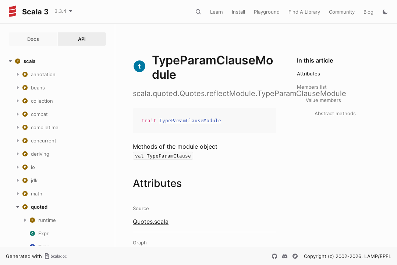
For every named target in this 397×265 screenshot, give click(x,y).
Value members (323, 100)
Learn (216, 12)
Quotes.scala (151, 221)
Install (238, 12)
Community (342, 12)
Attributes (308, 74)
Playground (267, 12)
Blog (368, 12)
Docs (33, 39)
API (82, 39)
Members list (312, 87)
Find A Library (304, 12)
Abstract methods (335, 113)
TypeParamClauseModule (190, 120)
